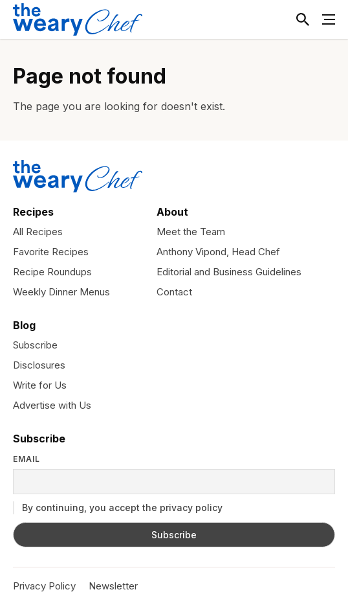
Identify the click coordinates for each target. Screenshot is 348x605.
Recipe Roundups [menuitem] (52, 272)
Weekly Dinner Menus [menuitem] (61, 292)
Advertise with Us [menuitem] (52, 405)
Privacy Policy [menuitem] (44, 586)
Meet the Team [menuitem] (191, 231)
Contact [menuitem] (174, 292)
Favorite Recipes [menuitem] (51, 251)
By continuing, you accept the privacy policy (118, 507)
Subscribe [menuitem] (35, 345)
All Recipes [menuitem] (38, 231)
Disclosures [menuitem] (39, 365)
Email (26, 459)
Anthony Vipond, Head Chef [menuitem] (218, 251)
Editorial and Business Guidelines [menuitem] (229, 272)
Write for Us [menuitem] (40, 385)
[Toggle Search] (302, 19)
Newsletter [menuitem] (113, 586)
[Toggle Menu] (328, 19)
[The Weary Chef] (77, 19)
